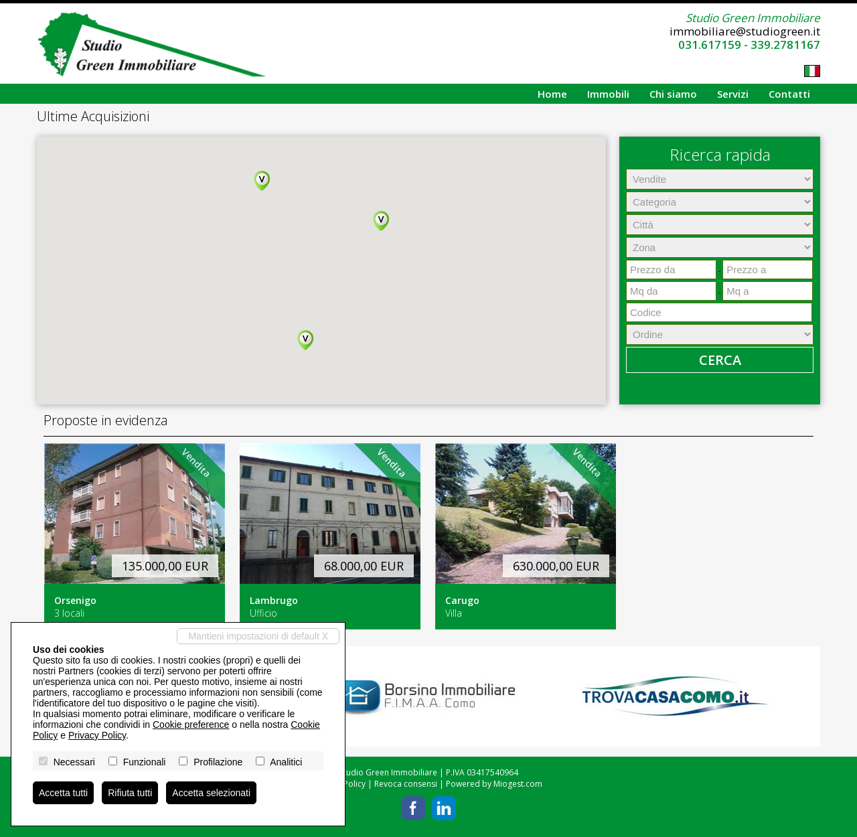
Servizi (733, 93)
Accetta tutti (63, 792)
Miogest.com (517, 783)
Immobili (608, 93)
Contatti (789, 93)
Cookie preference (191, 724)
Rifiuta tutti (130, 792)
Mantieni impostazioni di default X (258, 636)
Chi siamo (673, 93)
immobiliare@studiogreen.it (745, 31)
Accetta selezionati (211, 792)
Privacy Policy (97, 735)
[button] (262, 181)
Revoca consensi (405, 783)
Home (552, 93)
